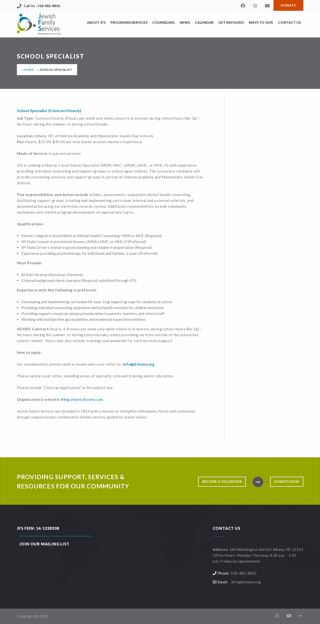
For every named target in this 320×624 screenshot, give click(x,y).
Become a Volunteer (222, 481)
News (185, 22)
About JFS (96, 22)
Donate (288, 5)
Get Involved (231, 22)
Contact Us (289, 22)
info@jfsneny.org (246, 582)
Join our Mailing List (44, 544)
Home (29, 69)
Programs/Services (128, 22)
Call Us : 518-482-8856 (42, 6)
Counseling (163, 22)
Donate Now (286, 481)
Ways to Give (261, 22)
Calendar (204, 22)
